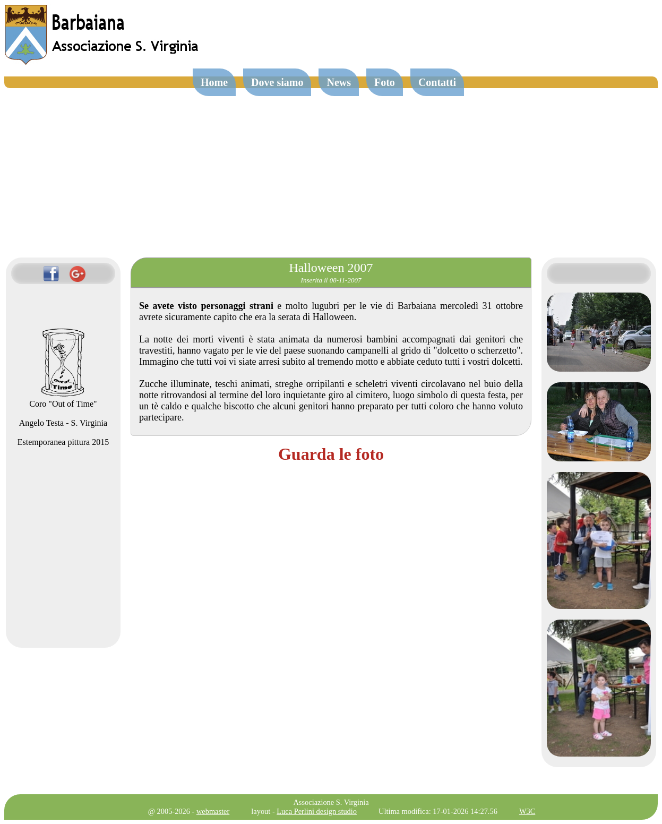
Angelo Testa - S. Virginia (63, 422)
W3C (527, 811)
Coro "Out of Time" (63, 399)
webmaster (212, 811)
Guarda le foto (331, 454)
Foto (384, 82)
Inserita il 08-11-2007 (331, 280)
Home (214, 82)
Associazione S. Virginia (330, 802)
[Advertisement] (331, 167)
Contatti (437, 82)
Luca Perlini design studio (317, 811)
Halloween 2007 (331, 267)
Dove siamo (277, 82)
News (338, 82)
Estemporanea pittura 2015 (63, 442)
